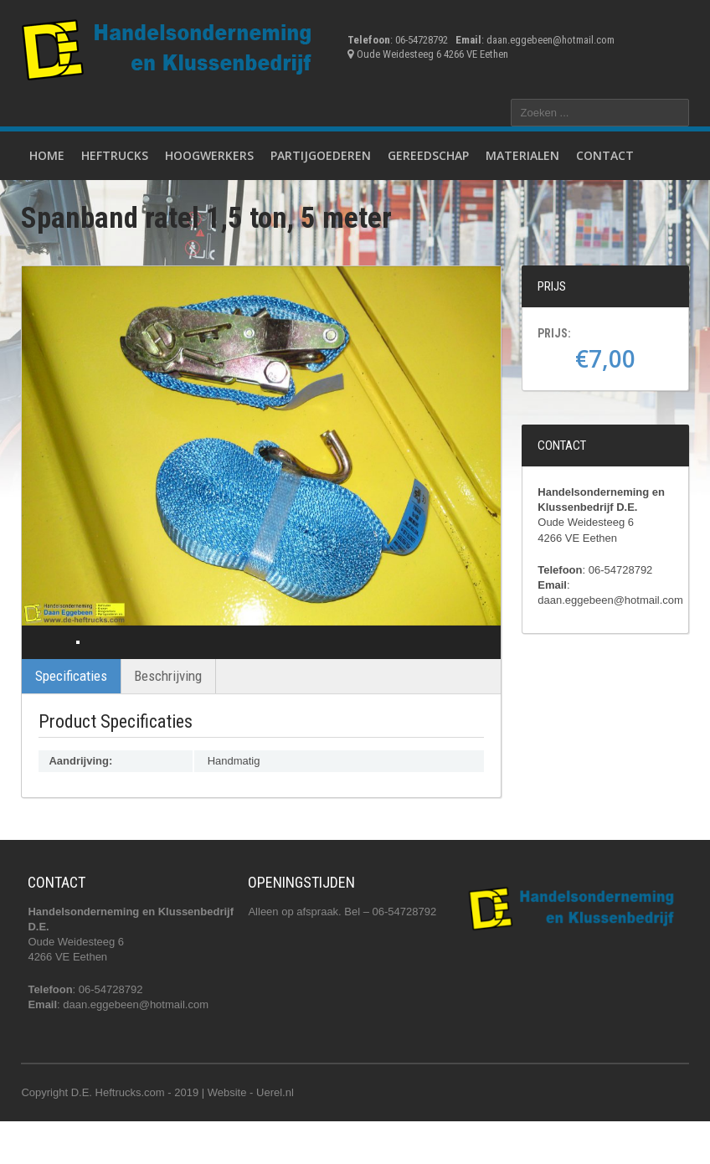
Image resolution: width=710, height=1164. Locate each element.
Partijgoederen (320, 155)
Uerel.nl (275, 1134)
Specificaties (71, 717)
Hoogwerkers (209, 155)
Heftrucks (114, 155)
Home (46, 155)
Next (473, 663)
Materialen (522, 155)
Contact (605, 155)
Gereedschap (428, 155)
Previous (49, 663)
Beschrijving (168, 717)
